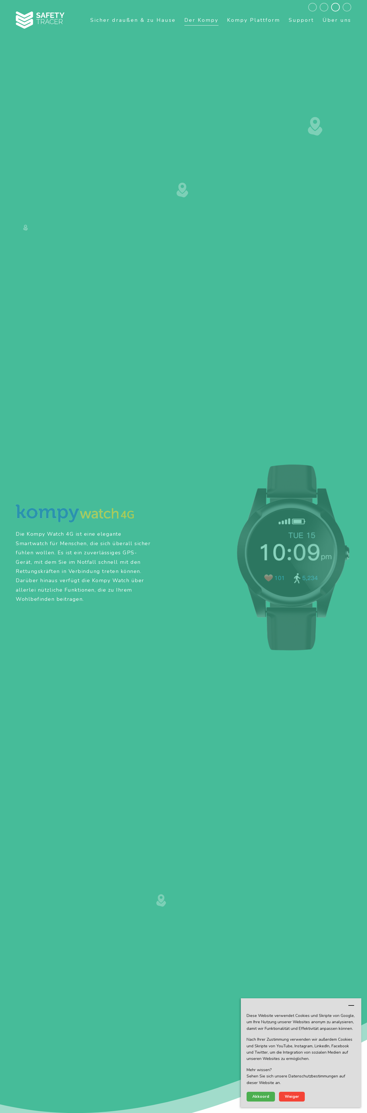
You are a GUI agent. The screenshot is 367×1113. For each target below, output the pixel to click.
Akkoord (260, 1096)
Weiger (292, 1096)
